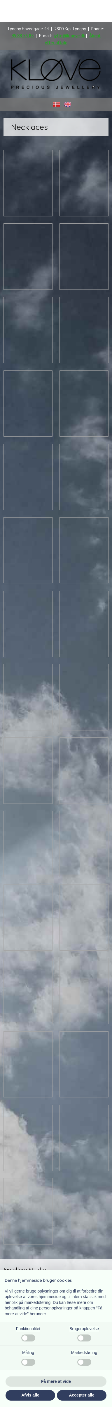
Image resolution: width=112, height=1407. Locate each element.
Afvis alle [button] (30, 1395)
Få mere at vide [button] (56, 1381)
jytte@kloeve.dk (69, 35)
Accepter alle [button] (81, 1395)
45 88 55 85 (22, 35)
